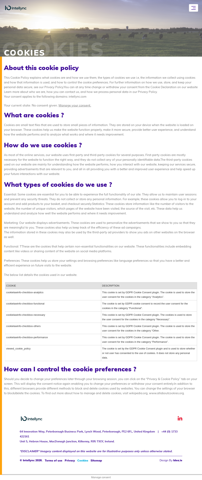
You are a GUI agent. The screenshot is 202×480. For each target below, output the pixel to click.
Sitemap (96, 460)
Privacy (70, 460)
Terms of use (53, 460)
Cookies (82, 460)
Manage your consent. (75, 105)
